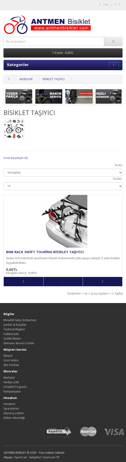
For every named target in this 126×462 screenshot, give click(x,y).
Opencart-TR (51, 457)
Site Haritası (11, 365)
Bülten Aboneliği (14, 418)
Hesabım (9, 404)
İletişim (8, 356)
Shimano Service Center (18, 343)
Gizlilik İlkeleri (12, 338)
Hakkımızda (11, 334)
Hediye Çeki (11, 382)
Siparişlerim (11, 408)
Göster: (118, 179)
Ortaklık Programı (15, 387)
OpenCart (20, 457)
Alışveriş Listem (13, 413)
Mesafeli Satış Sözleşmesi (19, 320)
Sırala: (119, 165)
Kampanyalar (12, 391)
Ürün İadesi (11, 360)
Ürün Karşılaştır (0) (15, 158)
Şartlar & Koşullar (14, 325)
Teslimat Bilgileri (14, 329)
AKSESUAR (26, 79)
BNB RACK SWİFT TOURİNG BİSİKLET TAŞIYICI (45, 251)
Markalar (9, 378)
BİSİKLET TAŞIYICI (54, 79)
